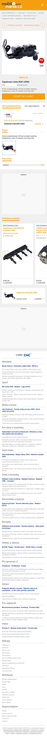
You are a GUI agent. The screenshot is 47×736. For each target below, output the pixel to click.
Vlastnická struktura (35, 733)
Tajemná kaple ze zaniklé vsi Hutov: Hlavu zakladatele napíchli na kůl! (23, 557)
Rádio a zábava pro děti (9, 716)
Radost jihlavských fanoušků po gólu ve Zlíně (16, 636)
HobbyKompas (6, 660)
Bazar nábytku (6, 702)
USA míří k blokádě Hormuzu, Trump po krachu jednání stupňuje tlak (23, 517)
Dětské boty (5, 697)
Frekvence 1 (6, 718)
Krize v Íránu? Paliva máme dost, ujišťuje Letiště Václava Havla (21, 369)
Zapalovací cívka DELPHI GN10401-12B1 (13, 229)
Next (44, 254)
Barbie (4, 684)
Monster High (6, 682)
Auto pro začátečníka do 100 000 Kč (13, 663)
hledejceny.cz (6, 645)
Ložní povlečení (7, 700)
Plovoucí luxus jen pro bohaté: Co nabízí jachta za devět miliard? (22, 550)
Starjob (4, 711)
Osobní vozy (6, 650)
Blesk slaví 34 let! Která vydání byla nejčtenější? (16, 631)
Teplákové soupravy (8, 694)
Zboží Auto (5, 665)
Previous (3, 254)
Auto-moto (21, 13)
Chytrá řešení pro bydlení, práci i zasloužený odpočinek (19, 599)
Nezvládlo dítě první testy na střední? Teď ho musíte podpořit (20, 594)
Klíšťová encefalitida (8, 596)
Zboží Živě (5, 647)
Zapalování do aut (29, 16)
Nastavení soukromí (22, 733)
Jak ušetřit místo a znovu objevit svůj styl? (15, 437)
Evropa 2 (5, 721)
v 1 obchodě (7, 283)
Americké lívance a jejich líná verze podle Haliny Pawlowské (20, 538)
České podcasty (7, 713)
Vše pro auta (31, 13)
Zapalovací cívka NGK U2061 (15, 82)
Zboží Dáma (6, 653)
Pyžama (4, 689)
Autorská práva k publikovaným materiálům (16, 730)
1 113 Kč (37, 124)
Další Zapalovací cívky (10, 225)
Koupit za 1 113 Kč (23, 96)
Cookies (12, 733)
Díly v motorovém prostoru (12, 16)
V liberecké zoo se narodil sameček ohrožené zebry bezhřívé (20, 423)
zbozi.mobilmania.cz (9, 13)
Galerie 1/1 (23, 77)
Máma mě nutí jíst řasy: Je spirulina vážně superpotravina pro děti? (22, 611)
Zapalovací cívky (7, 19)
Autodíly (41, 13)
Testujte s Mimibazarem (9, 679)
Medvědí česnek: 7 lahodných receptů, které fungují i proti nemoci (22, 531)
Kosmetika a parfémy (8, 692)
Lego (3, 687)
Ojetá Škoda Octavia (8, 668)
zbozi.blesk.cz (6, 655)
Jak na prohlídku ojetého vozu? (11, 658)
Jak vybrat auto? (7, 671)
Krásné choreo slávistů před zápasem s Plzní (16, 634)
